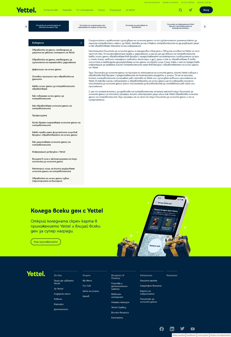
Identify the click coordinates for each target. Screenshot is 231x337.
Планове (67, 10)
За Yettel (130, 10)
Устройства (51, 10)
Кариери (59, 304)
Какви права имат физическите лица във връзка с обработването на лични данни (54, 133)
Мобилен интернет (117, 295)
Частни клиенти (152, 2)
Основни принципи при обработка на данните (53, 77)
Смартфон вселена (151, 285)
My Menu (87, 280)
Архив (86, 296)
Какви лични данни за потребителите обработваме (53, 87)
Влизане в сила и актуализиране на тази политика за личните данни (54, 160)
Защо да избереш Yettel (64, 282)
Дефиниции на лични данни (46, 69)
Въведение (38, 42)
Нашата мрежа (148, 280)
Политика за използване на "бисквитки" (136, 26)
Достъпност (61, 309)
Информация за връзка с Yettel (48, 151)
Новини (58, 298)
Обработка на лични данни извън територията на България (50, 179)
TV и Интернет (84, 10)
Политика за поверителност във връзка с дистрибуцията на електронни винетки (180, 26)
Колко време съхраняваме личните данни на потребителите (56, 123)
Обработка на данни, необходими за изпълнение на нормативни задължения (54, 60)
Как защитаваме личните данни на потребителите (51, 143)
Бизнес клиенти (170, 2)
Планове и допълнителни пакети (119, 286)
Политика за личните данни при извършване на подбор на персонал (92, 26)
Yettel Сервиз (118, 307)
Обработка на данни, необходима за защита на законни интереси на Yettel (53, 51)
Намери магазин (120, 302)
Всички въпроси (120, 312)
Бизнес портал (204, 2)
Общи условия (179, 335)
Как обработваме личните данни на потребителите (52, 107)
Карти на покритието (147, 292)
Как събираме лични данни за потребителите (48, 97)
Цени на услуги (91, 290)
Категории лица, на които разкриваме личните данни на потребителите (53, 169)
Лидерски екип (62, 293)
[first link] (36, 273)
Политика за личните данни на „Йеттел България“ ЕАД (48, 26)
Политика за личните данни (148, 300)
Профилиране (39, 115)
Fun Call (87, 285)
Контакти (117, 317)
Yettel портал (187, 2)
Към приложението (46, 241)
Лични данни (203, 335)
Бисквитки (191, 335)
